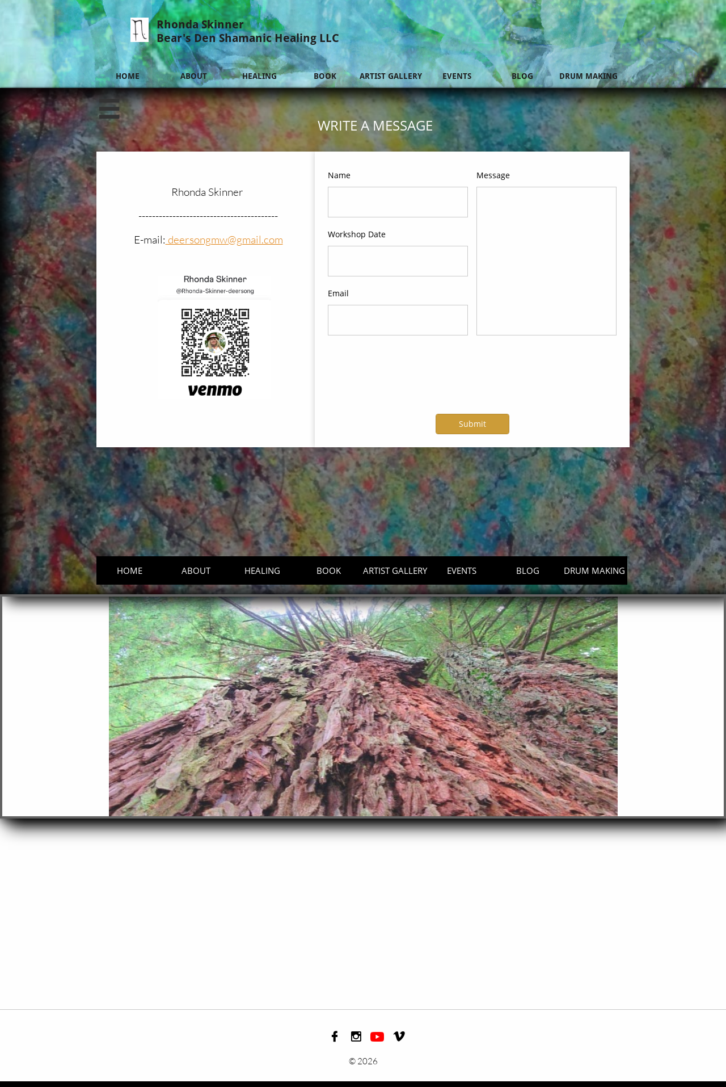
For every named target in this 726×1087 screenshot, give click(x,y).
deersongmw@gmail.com (224, 239)
